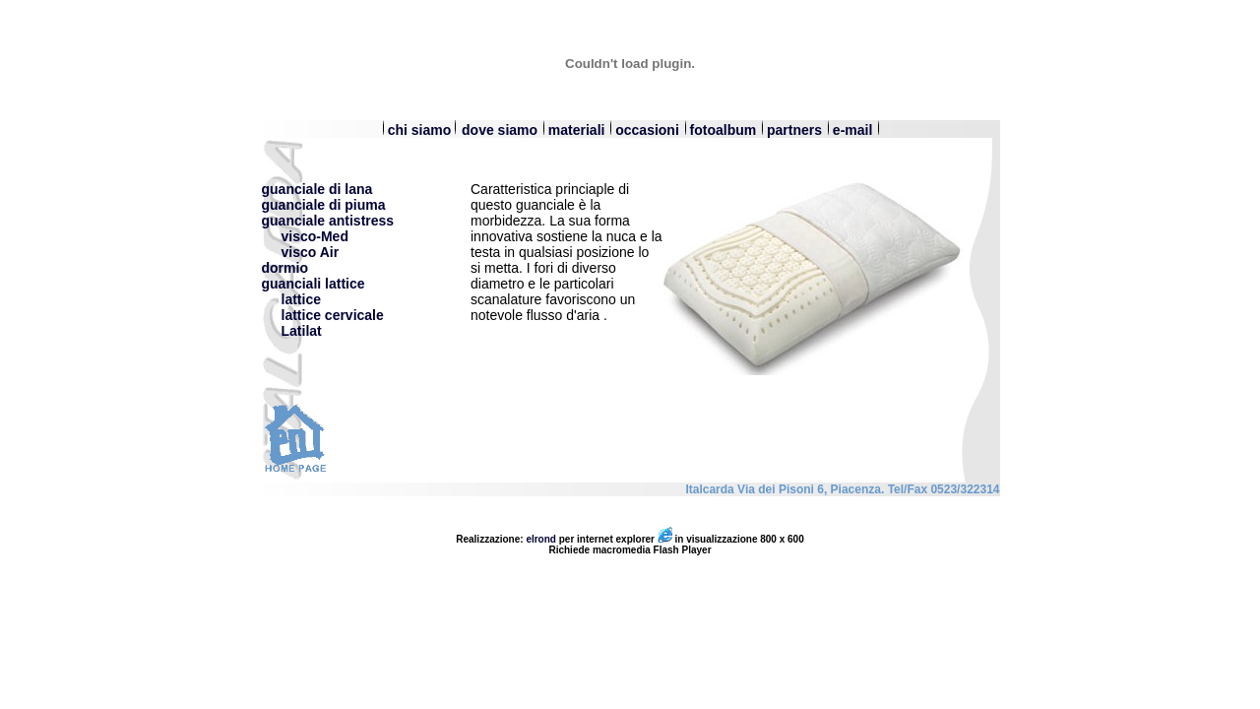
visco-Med (305, 236)
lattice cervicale (333, 315)
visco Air (301, 252)
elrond (541, 539)
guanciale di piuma (324, 205)
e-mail (852, 130)
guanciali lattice (313, 283)
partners (796, 130)
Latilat (302, 331)
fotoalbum (723, 130)
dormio (285, 268)
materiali (578, 130)
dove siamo (501, 130)
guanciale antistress (328, 220)
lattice (301, 299)
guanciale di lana (317, 189)
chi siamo (416, 130)
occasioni (647, 130)
